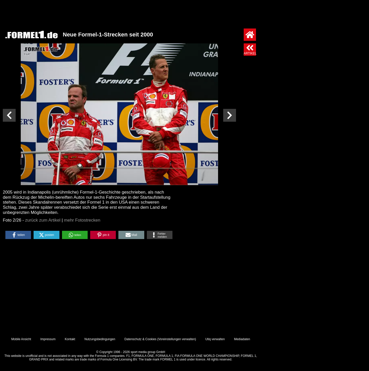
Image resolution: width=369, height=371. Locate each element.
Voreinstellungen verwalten (176, 339)
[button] (18, 235)
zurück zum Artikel (42, 220)
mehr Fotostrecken (82, 220)
